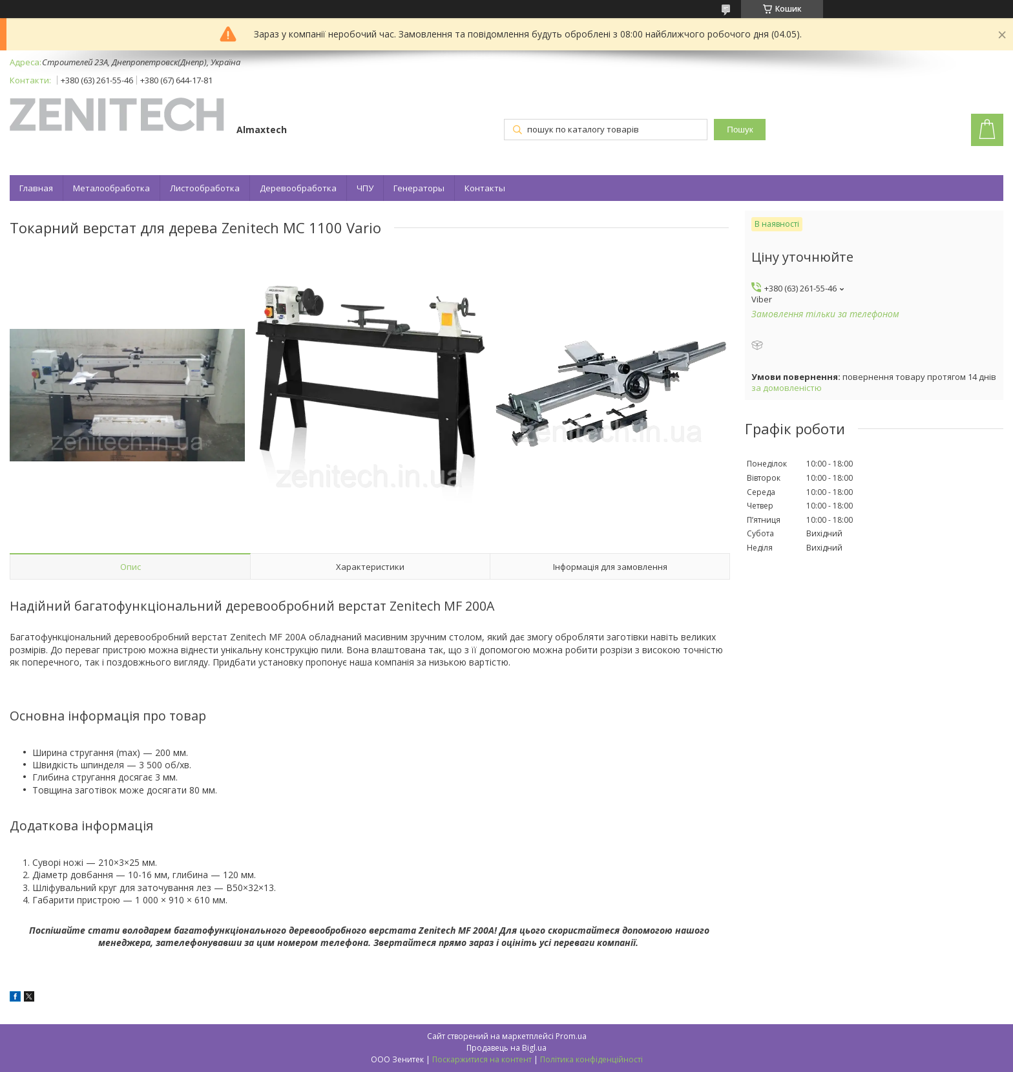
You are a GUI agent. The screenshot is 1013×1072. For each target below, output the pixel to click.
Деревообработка (298, 188)
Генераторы (418, 188)
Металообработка (111, 188)
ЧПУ (365, 188)
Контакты (485, 188)
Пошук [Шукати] (740, 129)
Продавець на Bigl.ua (506, 1047)
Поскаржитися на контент (482, 1059)
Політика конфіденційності (591, 1059)
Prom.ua (571, 1036)
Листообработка (205, 188)
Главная (36, 188)
